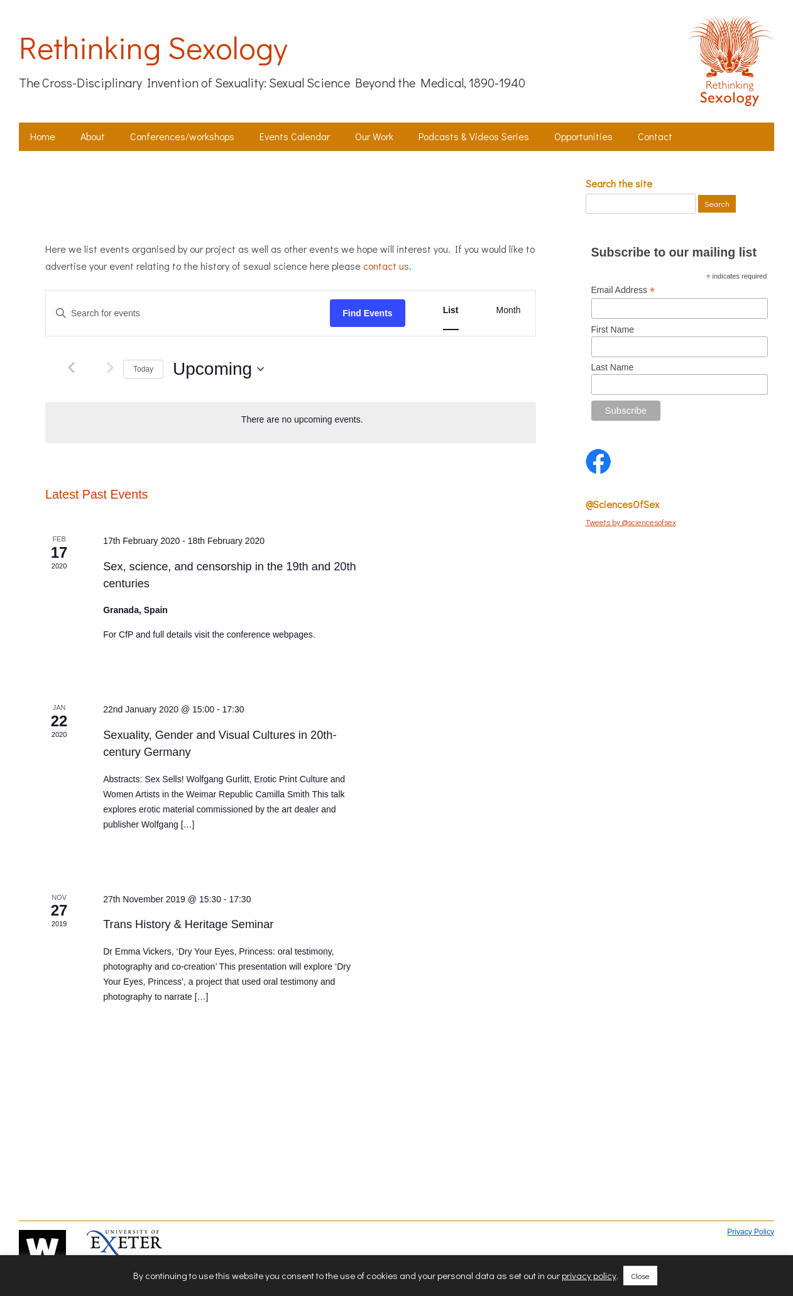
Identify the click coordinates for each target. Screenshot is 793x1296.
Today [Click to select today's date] (143, 369)
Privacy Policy (750, 1231)
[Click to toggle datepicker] (218, 369)
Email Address (623, 290)
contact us (386, 265)
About (92, 136)
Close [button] (640, 1275)
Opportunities (583, 136)
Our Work (374, 136)
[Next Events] (110, 368)
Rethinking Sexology (153, 47)
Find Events (367, 313)
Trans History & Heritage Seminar (188, 924)
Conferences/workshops (182, 136)
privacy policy (589, 1275)
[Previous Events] (71, 368)
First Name (612, 329)
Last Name (612, 367)
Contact (655, 136)
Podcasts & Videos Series (473, 136)
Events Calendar (295, 136)
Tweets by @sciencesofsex (631, 521)
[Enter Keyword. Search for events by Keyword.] (188, 313)
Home (42, 136)
